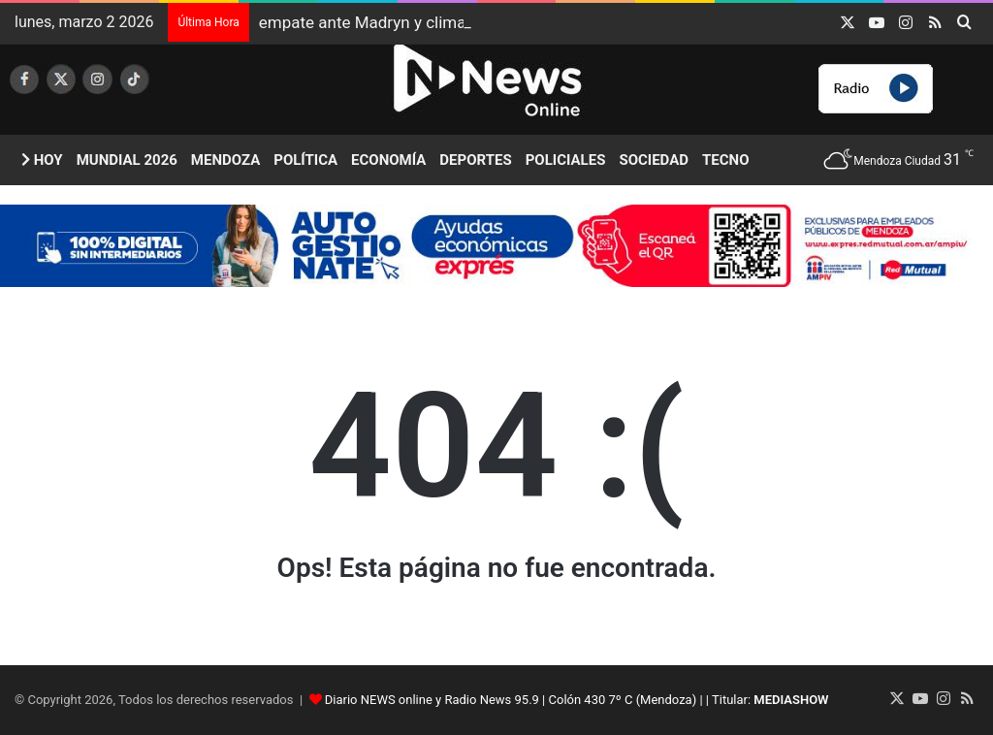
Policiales (566, 160)
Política (305, 160)
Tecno (725, 160)
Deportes (475, 160)
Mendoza (225, 160)
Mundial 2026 (127, 160)
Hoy (42, 160)
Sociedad (654, 160)
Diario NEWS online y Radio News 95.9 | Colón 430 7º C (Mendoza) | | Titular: (577, 699)
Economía (388, 160)
